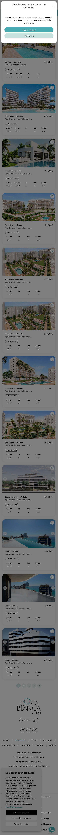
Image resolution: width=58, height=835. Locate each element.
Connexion (29, 36)
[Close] (53, 6)
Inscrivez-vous (29, 30)
